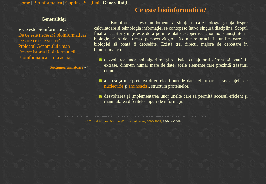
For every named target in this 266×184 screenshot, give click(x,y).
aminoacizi (139, 86)
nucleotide (113, 86)
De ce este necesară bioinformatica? (52, 35)
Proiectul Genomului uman (44, 46)
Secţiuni (91, 2)
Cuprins (73, 2)
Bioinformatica (47, 2)
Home (24, 2)
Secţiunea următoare (66, 67)
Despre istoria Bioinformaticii (46, 51)
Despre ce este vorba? (39, 40)
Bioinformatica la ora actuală (46, 57)
